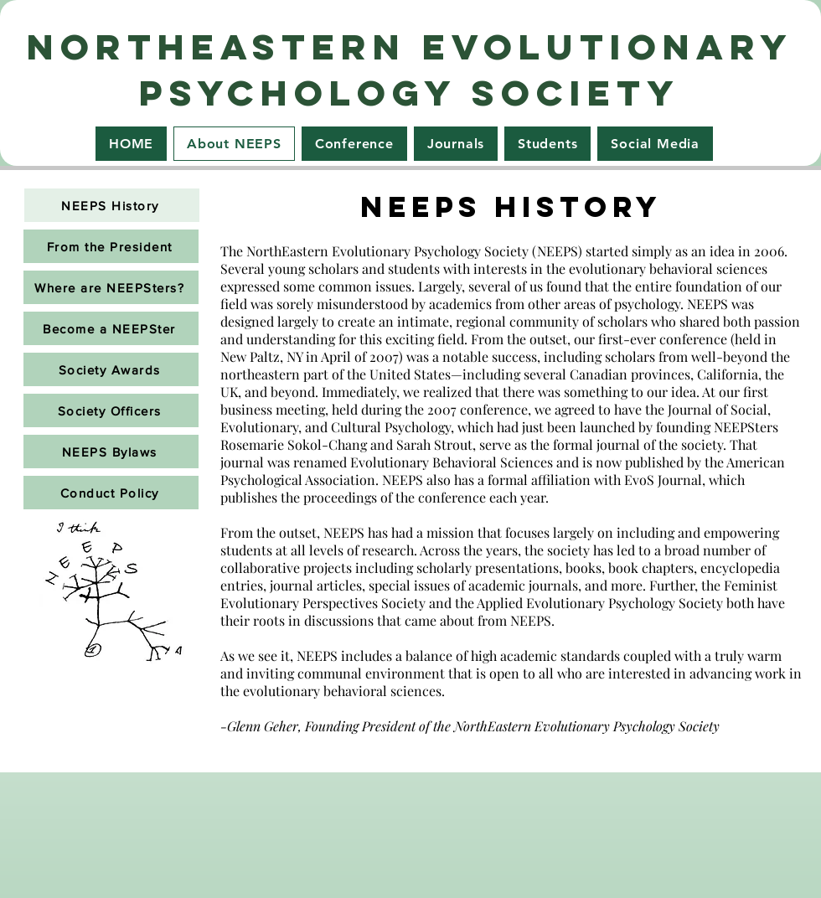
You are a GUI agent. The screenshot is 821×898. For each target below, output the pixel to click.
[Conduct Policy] (111, 492)
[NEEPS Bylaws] (111, 451)
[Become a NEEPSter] (111, 328)
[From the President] (111, 246)
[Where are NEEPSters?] (111, 287)
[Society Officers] (111, 410)
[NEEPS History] (111, 205)
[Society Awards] (111, 369)
